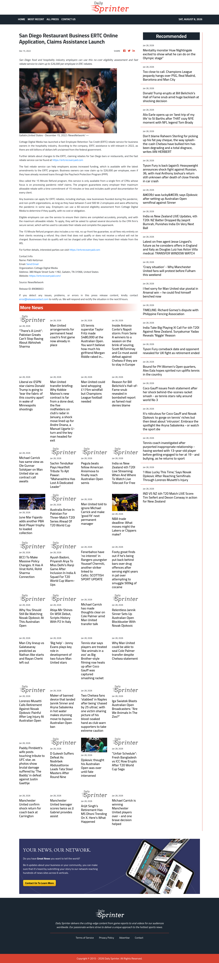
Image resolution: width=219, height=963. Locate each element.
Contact (139, 937)
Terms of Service (85, 937)
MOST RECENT (36, 19)
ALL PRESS (53, 19)
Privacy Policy (106, 937)
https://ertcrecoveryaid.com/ (45, 275)
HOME (21, 19)
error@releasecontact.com (34, 299)
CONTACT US (68, 19)
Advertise (124, 937)
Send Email (32, 264)
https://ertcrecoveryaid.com (67, 160)
